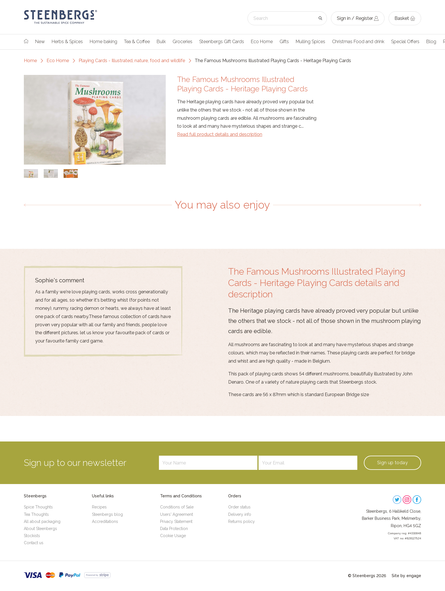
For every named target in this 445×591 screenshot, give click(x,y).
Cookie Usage (173, 535)
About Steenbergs (40, 528)
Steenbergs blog (107, 514)
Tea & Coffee (137, 41)
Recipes (99, 507)
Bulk (161, 41)
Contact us (33, 542)
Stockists (32, 535)
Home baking (103, 41)
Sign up (392, 462)
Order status (239, 507)
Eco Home (262, 41)
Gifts (284, 41)
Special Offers (405, 41)
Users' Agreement (176, 514)
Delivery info (239, 514)
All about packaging (42, 521)
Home (30, 60)
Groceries (182, 41)
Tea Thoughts (36, 514)
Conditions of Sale (177, 507)
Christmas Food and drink (358, 41)
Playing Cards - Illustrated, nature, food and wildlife (132, 60)
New (40, 41)
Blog (431, 41)
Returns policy (241, 521)
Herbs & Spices (67, 41)
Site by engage (406, 575)
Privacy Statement (176, 521)
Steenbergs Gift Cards (221, 41)
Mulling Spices (310, 41)
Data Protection (174, 528)
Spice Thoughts (38, 507)
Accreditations (105, 521)
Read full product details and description (219, 134)
